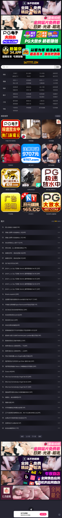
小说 (4, 102)
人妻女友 (42, 101)
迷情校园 (15, 103)
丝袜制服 (28, 83)
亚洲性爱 (15, 87)
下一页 (34, 436)
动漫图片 (55, 94)
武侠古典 (55, 101)
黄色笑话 (42, 103)
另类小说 (28, 103)
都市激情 (15, 101)
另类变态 (55, 90)
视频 (4, 81)
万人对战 (42, 73)
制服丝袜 (15, 90)
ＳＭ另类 (55, 83)
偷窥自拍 (15, 94)
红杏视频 (55, 107)
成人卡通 (42, 87)
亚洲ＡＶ (15, 80)
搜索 (57, 67)
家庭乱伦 (28, 101)
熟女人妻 (15, 83)
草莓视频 (28, 107)
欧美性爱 (55, 87)
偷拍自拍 (28, 87)
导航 (4, 109)
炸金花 (28, 76)
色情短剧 (15, 110)
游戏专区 (55, 73)
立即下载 (43, 514)
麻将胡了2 (15, 76)
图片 (4, 95)
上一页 (28, 436)
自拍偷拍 (28, 80)
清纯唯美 (28, 97)
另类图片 (55, 97)
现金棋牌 (42, 76)
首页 (22, 436)
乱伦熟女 (42, 90)
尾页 (40, 436)
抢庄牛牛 (55, 76)
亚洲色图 (28, 94)
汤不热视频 (42, 107)
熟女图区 (42, 97)
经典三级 (28, 90)
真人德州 (28, 73)
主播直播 (42, 83)
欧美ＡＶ (42, 80)
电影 (4, 88)
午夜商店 (15, 107)
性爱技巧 (55, 103)
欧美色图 (42, 94)
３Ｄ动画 (55, 80)
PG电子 (15, 73)
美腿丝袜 (15, 97)
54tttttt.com (31, 62)
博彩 (4, 74)
